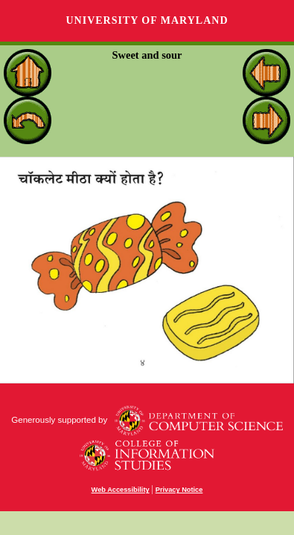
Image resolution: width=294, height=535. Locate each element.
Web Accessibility (121, 489)
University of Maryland (146, 20)
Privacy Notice (179, 489)
